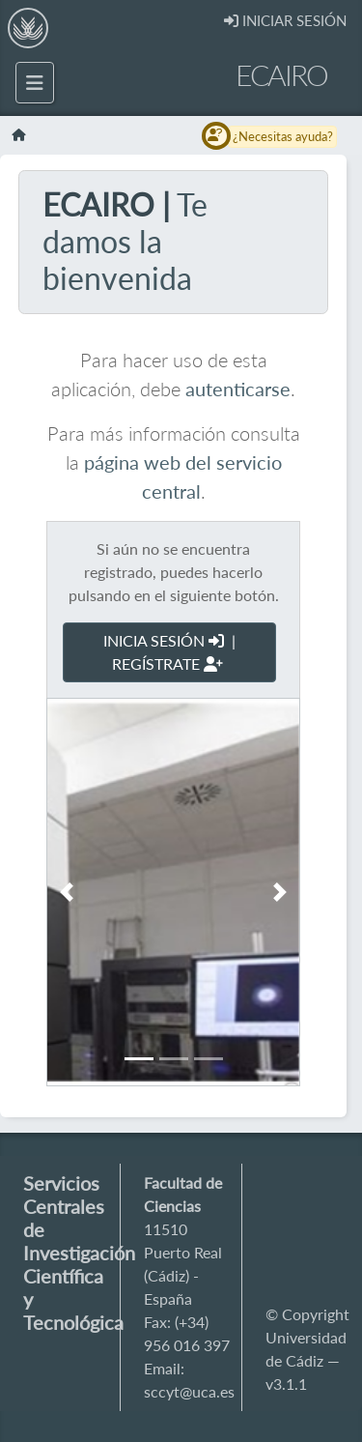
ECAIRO (281, 74)
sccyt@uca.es (189, 1391)
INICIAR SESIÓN (285, 20)
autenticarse (238, 388)
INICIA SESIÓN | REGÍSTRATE (169, 652)
